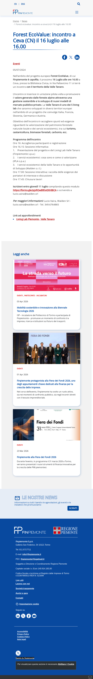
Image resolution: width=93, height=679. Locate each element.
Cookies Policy (23, 637)
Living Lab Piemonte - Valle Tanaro (35, 219)
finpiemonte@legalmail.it (32, 559)
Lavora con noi (23, 584)
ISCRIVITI (73, 508)
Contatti (19, 598)
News (24, 21)
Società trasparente (25, 588)
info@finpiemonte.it (31, 554)
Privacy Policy (23, 634)
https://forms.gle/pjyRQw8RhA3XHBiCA (34, 190)
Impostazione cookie (29, 604)
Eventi (16, 63)
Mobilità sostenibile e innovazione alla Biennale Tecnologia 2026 (42, 309)
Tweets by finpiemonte (25, 658)
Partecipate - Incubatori (35, 295)
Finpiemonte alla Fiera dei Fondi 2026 (36, 457)
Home (16, 21)
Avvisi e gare (22, 593)
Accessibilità (22, 631)
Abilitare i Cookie (66, 664)
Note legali (21, 639)
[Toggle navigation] (76, 12)
